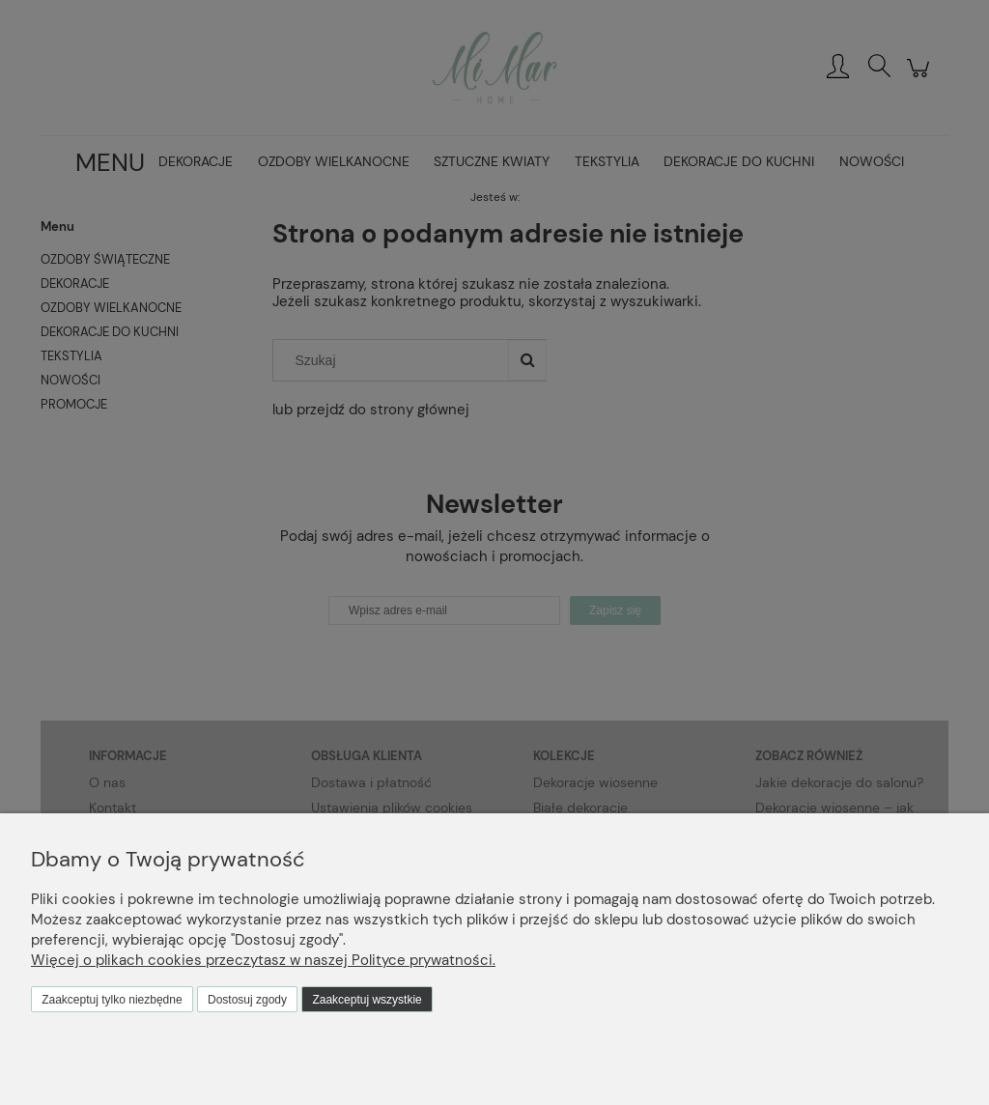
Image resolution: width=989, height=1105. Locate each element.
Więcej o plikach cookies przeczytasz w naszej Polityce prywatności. (263, 960)
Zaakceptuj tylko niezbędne (112, 999)
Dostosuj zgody (247, 999)
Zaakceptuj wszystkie (366, 999)
